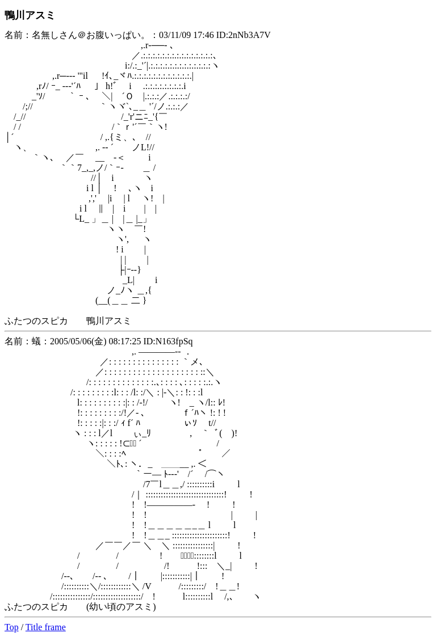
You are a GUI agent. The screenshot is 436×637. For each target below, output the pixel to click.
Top (12, 627)
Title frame (46, 627)
